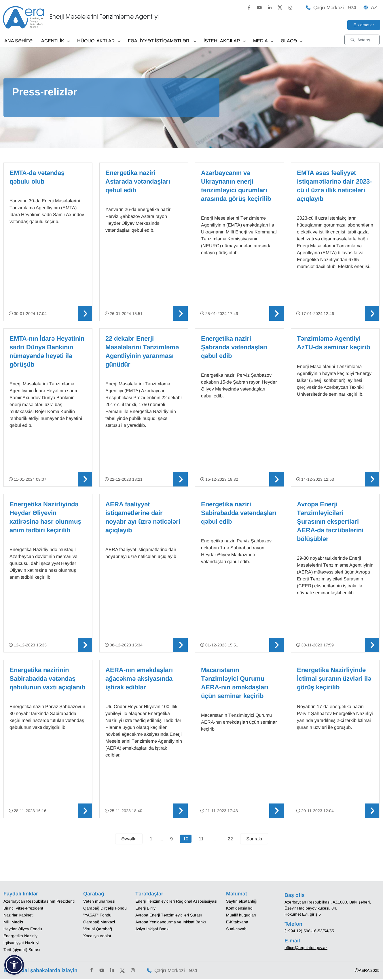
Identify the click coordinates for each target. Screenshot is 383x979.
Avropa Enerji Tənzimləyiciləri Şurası (168, 915)
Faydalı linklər (20, 894)
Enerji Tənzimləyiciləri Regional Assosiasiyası (176, 901)
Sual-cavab (236, 929)
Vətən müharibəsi (99, 901)
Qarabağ (93, 894)
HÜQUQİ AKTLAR (99, 41)
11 (201, 838)
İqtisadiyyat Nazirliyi (21, 942)
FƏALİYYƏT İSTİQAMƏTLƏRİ (162, 41)
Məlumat (236, 894)
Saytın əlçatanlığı (241, 901)
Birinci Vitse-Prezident (23, 908)
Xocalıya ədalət (97, 935)
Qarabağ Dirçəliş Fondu (105, 908)
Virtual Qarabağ (97, 929)
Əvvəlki (128, 838)
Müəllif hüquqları (241, 915)
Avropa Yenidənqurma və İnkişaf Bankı (170, 922)
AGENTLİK (55, 41)
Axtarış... (361, 39)
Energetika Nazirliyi (20, 935)
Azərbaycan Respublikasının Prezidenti (39, 901)
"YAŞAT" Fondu (97, 915)
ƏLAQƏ (292, 41)
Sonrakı (254, 838)
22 (230, 838)
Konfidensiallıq (239, 908)
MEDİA (263, 41)
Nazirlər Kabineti (18, 915)
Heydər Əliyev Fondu (22, 929)
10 (185, 838)
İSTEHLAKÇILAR (225, 41)
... (215, 838)
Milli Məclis (13, 922)
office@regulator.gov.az (306, 947)
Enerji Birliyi (145, 908)
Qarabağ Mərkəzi (99, 922)
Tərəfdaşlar (149, 894)
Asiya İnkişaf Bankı (152, 929)
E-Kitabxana (237, 922)
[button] (14, 965)
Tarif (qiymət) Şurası (21, 949)
